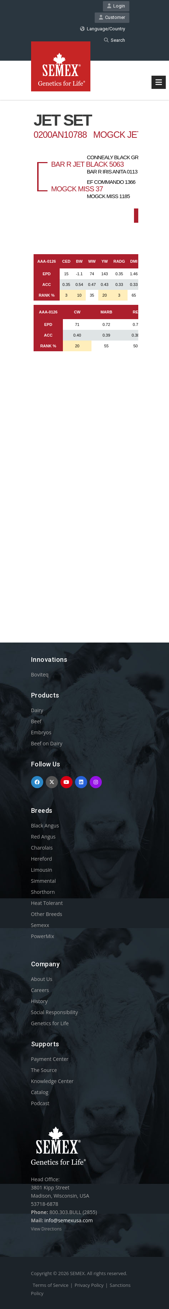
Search (114, 40)
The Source (44, 1070)
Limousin (42, 869)
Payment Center (50, 1059)
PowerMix (42, 936)
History (39, 1001)
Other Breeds (46, 914)
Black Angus (45, 825)
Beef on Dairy (47, 743)
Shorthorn (43, 891)
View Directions (46, 1229)
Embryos (41, 732)
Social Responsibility (54, 1012)
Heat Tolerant (47, 903)
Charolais (42, 847)
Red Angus (43, 836)
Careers (40, 990)
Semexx (40, 925)
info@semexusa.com (68, 1220)
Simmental (43, 880)
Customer (112, 17)
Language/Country (102, 28)
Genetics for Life (50, 1023)
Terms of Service (51, 1285)
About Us (42, 979)
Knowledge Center (52, 1081)
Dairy (37, 710)
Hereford (41, 858)
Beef (36, 721)
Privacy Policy (89, 1285)
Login (116, 6)
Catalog (40, 1092)
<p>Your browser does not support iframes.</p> (84, 358)
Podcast (40, 1103)
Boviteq (40, 674)
